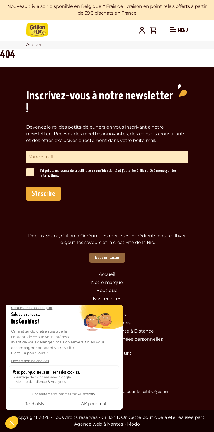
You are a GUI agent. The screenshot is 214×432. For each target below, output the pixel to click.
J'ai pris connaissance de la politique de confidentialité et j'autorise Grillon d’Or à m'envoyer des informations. (108, 173)
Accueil (107, 274)
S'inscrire (43, 193)
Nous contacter (107, 257)
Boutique (107, 290)
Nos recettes (107, 298)
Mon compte (141, 30)
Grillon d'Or (37, 30)
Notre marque (107, 282)
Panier (153, 30)
